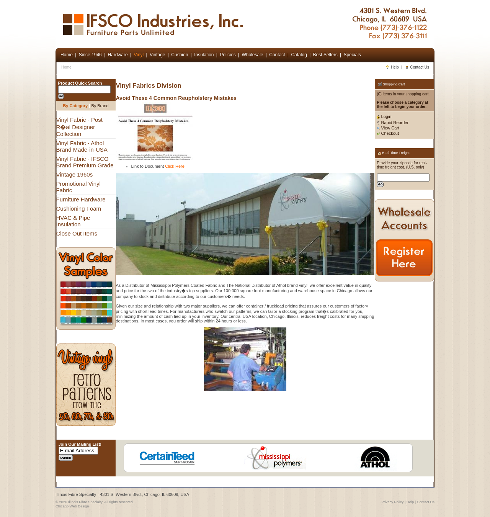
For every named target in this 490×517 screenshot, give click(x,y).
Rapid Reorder (393, 122)
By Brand (99, 105)
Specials (352, 54)
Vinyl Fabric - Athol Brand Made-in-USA (82, 146)
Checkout (388, 133)
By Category (75, 105)
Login (384, 116)
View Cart (388, 128)
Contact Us (417, 67)
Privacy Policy (392, 502)
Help (392, 67)
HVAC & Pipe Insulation (73, 220)
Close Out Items (77, 233)
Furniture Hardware (81, 199)
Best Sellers (325, 54)
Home (66, 67)
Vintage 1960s (74, 174)
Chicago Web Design (72, 506)
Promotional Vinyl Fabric (78, 186)
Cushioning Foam (78, 208)
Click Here (175, 166)
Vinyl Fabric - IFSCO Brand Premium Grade (85, 162)
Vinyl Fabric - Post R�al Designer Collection (79, 126)
